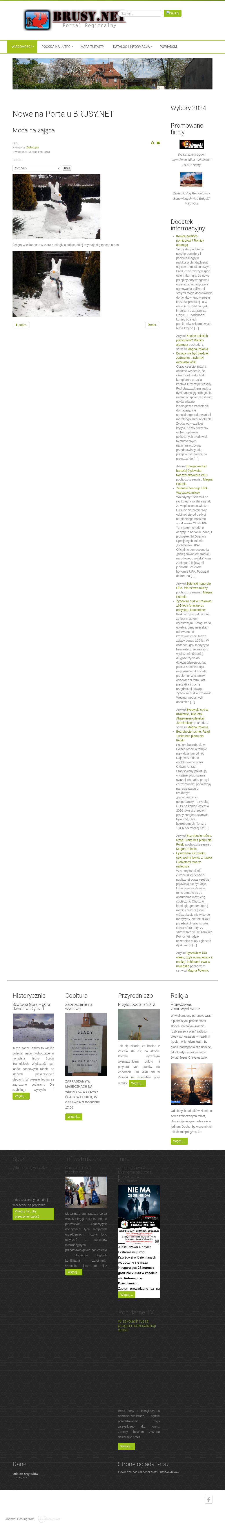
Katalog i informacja (131, 47)
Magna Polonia (197, 349)
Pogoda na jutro (56, 47)
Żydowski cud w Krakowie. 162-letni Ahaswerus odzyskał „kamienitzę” (194, 605)
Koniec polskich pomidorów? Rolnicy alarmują (190, 240)
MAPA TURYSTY (92, 47)
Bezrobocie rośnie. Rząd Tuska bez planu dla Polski (193, 736)
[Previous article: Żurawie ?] (21, 325)
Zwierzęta (32, 147)
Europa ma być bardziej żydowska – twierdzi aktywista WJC (192, 358)
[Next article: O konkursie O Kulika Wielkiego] (152, 325)
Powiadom (168, 47)
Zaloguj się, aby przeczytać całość (27, 1213)
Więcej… (21, 1096)
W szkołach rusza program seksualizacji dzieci (137, 1325)
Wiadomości (22, 47)
